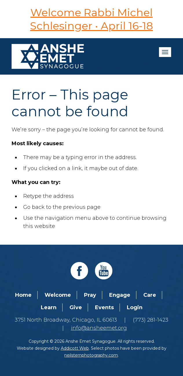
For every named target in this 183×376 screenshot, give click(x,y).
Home (23, 295)
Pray (90, 295)
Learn (48, 307)
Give (75, 307)
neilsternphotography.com (91, 355)
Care (149, 295)
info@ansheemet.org (99, 328)
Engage (119, 295)
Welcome (58, 295)
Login (134, 307)
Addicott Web (75, 348)
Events (104, 307)
